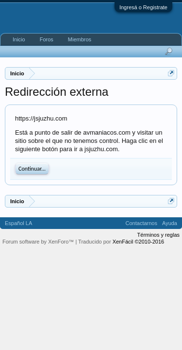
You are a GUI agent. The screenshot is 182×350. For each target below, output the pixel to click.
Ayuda (169, 223)
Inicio (19, 39)
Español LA (18, 223)
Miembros (79, 39)
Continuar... (32, 168)
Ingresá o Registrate (143, 7)
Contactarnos (141, 223)
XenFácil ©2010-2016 (139, 242)
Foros (46, 39)
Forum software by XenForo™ (38, 242)
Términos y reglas (158, 235)
